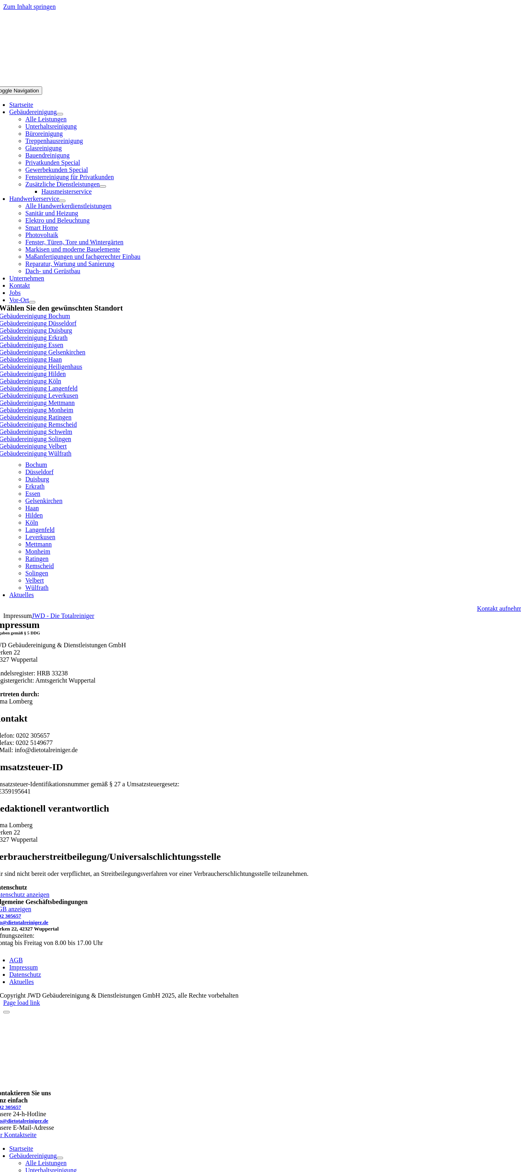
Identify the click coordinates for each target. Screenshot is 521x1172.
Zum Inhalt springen (29, 6)
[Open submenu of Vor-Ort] (32, 302)
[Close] (6, 1012)
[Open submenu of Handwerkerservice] (62, 201)
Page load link (21, 1002)
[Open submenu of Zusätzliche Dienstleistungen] (103, 186)
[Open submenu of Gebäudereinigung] (60, 114)
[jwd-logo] (260, 82)
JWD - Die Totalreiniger (63, 615)
